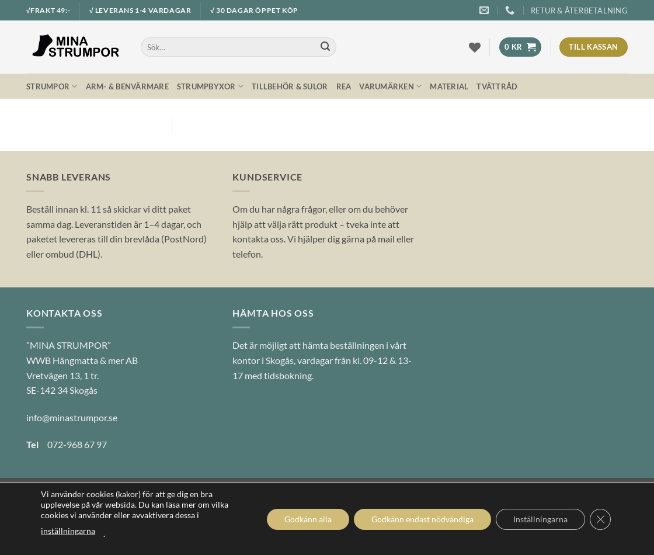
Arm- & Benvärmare (127, 86)
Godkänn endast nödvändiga (422, 519)
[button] (520, 47)
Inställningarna (540, 519)
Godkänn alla (308, 519)
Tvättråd (496, 86)
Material (449, 86)
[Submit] (325, 47)
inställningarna (68, 531)
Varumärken (390, 86)
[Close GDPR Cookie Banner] (600, 519)
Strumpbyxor (210, 86)
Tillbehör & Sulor (290, 86)
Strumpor (52, 86)
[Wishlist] (475, 47)
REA (344, 86)
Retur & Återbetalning (579, 10)
